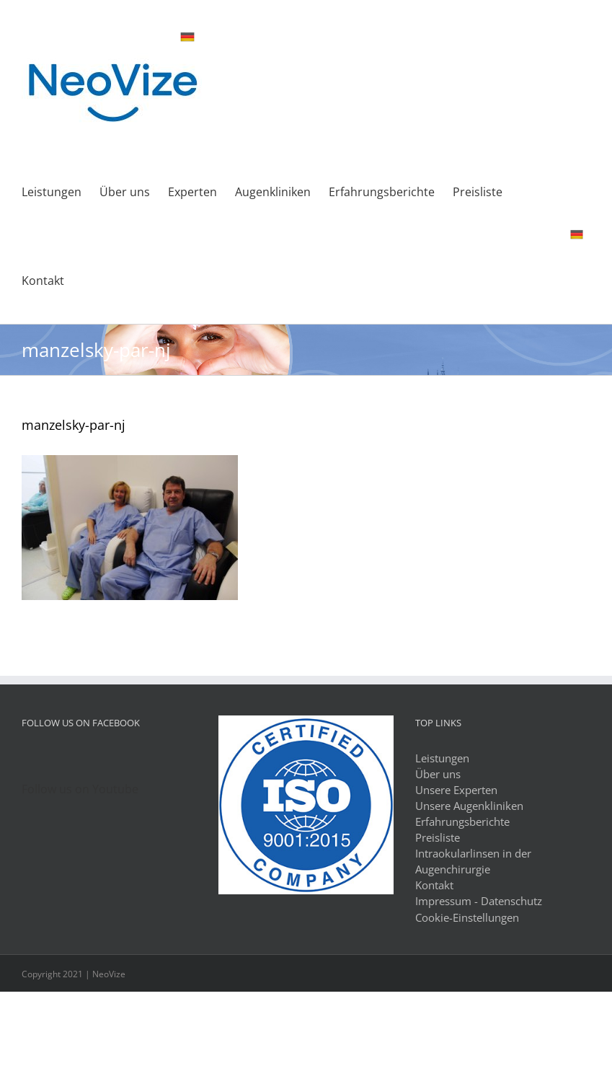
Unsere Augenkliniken (469, 805)
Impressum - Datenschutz (478, 901)
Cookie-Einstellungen (467, 917)
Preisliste (437, 837)
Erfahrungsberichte (462, 821)
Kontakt (434, 885)
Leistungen (442, 758)
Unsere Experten (456, 790)
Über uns (438, 774)
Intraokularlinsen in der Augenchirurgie (473, 861)
